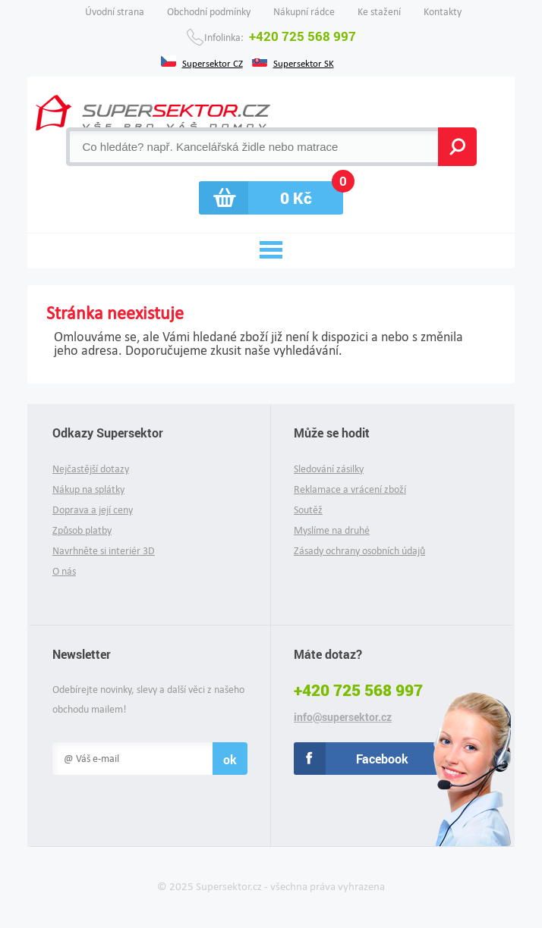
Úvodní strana (114, 11)
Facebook (382, 759)
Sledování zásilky (329, 468)
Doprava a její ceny (92, 509)
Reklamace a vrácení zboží (350, 489)
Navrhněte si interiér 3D (103, 550)
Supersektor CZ (212, 62)
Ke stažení (379, 11)
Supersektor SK (303, 62)
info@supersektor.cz (343, 717)
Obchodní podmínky (209, 11)
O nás (64, 571)
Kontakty (443, 11)
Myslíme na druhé (332, 530)
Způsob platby (82, 530)
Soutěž (308, 509)
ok (230, 759)
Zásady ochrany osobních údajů (359, 550)
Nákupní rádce (304, 11)
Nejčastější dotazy (90, 468)
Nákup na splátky (88, 489)
